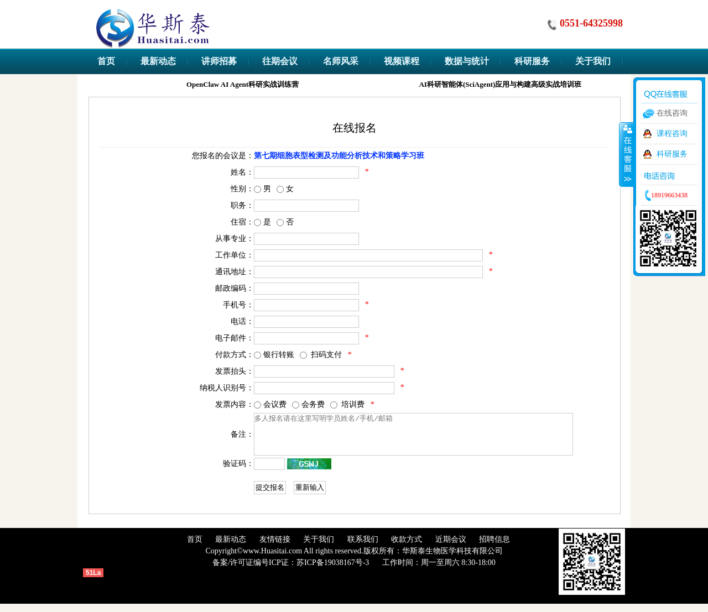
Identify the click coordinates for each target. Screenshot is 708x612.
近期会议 (450, 547)
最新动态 (230, 547)
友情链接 (274, 547)
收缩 (626, 154)
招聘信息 (494, 547)
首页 (194, 547)
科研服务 (672, 154)
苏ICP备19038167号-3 (332, 571)
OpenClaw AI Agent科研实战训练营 (244, 84)
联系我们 (362, 547)
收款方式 (406, 547)
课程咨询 (672, 133)
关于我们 (318, 547)
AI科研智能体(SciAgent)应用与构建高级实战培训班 (501, 84)
